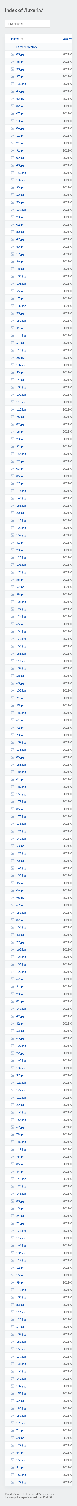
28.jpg (17, 550)
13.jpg (17, 1208)
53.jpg (17, 846)
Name (15, 38)
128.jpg (18, 956)
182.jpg (18, 1334)
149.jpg (18, 1008)
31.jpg (17, 542)
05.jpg (17, 757)
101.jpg (18, 601)
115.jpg (18, 520)
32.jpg (17, 106)
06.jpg (17, 890)
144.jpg (18, 335)
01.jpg (17, 779)
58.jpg (17, 675)
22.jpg (17, 1053)
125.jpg (18, 527)
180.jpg (18, 1141)
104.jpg (18, 631)
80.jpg (17, 231)
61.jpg (17, 1326)
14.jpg (17, 379)
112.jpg (18, 1097)
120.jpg (18, 557)
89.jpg (17, 424)
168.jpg (18, 949)
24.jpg (17, 1215)
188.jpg (18, 764)
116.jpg (18, 490)
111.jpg (18, 661)
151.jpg (18, 912)
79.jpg (17, 461)
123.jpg (18, 1186)
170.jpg (18, 638)
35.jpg (17, 476)
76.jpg (17, 416)
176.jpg (18, 823)
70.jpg (17, 860)
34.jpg (17, 986)
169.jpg (18, 1371)
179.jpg (18, 801)
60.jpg (17, 683)
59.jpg (17, 1400)
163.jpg (18, 1460)
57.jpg (17, 587)
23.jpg (17, 439)
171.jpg (18, 1230)
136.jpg (18, 1297)
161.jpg (18, 1245)
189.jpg (18, 1068)
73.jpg (17, 735)
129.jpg (18, 1082)
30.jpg (17, 313)
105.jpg (18, 283)
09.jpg (17, 157)
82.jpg (17, 1023)
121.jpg (18, 853)
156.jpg (18, 646)
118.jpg (18, 350)
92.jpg (17, 446)
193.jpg (18, 971)
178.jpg (18, 749)
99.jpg (17, 1282)
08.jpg (17, 54)
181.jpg (18, 1341)
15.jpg (17, 1275)
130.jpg (18, 83)
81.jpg (17, 1001)
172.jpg (18, 1090)
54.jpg (17, 1467)
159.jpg (18, 1415)
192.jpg (18, 1408)
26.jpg (17, 357)
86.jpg (17, 809)
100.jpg (18, 394)
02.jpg (17, 224)
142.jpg (18, 1378)
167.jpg (18, 535)
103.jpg (18, 564)
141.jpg (18, 868)
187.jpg (18, 786)
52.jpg (17, 194)
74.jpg (17, 698)
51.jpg (17, 342)
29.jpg (17, 1105)
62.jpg (17, 1127)
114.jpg (18, 1312)
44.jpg (17, 1452)
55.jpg (17, 291)
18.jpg (17, 268)
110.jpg (18, 409)
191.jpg (18, 831)
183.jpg (18, 712)
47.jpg (17, 239)
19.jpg (17, 254)
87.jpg (17, 920)
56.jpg (17, 579)
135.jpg (18, 964)
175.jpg (18, 816)
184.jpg (18, 1253)
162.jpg (18, 1474)
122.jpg (18, 1319)
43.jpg (17, 934)
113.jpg (18, 1289)
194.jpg (18, 1445)
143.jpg (18, 1179)
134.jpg (18, 742)
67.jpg (17, 979)
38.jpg (17, 61)
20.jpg (17, 513)
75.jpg (17, 1156)
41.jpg (17, 328)
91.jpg (17, 150)
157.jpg (18, 1393)
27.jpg (17, 942)
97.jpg (17, 1075)
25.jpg (17, 705)
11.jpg (17, 135)
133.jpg (18, 875)
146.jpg (18, 1193)
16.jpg (17, 431)
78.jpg (17, 1134)
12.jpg (17, 1267)
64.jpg (17, 720)
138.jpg (18, 387)
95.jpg (17, 202)
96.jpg (17, 897)
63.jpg (17, 1030)
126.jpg (18, 616)
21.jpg (17, 1223)
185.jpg (18, 653)
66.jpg (17, 1038)
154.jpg (18, 453)
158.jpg (18, 794)
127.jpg (18, 1045)
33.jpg (17, 69)
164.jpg (18, 1119)
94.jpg (17, 143)
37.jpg (17, 76)
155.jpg (18, 1349)
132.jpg (18, 1386)
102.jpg (18, 668)
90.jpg (17, 187)
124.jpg (18, 609)
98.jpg (17, 994)
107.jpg (18, 365)
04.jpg (17, 128)
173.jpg (18, 572)
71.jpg (17, 1430)
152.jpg (18, 172)
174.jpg (18, 1482)
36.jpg (17, 261)
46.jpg (17, 91)
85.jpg (17, 1164)
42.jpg (17, 98)
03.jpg (17, 468)
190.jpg (18, 1423)
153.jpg (18, 927)
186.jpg (18, 771)
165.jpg (18, 1112)
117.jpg (18, 1260)
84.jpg (17, 1171)
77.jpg (17, 483)
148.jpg (18, 402)
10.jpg (17, 121)
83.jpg (17, 1304)
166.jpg (18, 505)
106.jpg (18, 276)
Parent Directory (24, 47)
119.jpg (18, 1149)
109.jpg (18, 306)
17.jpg (17, 298)
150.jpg (18, 320)
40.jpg (17, 246)
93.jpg (17, 217)
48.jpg (17, 165)
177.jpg (18, 1356)
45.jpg (17, 883)
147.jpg (18, 1238)
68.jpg (17, 1438)
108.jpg (18, 690)
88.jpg (17, 1201)
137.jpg (18, 209)
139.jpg (18, 180)
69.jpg (17, 905)
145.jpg (18, 498)
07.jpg (17, 113)
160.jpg (18, 1060)
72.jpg (17, 727)
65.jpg (17, 624)
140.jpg (18, 838)
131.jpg (18, 1363)
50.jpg (17, 372)
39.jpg (17, 594)
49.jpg (17, 1016)
